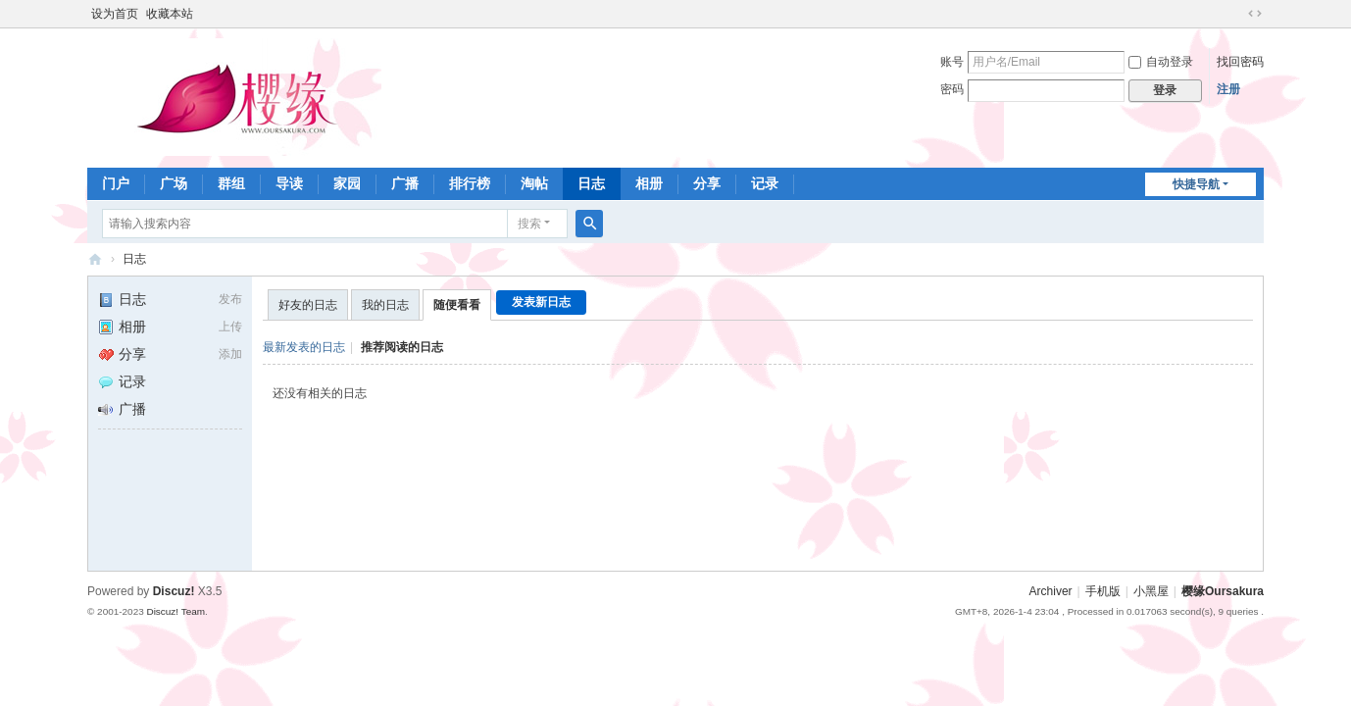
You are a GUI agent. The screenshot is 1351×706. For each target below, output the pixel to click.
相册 (649, 183)
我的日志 (385, 305)
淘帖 (534, 183)
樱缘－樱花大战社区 (95, 259)
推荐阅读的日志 (402, 347)
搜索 (529, 223)
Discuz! (174, 591)
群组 (231, 183)
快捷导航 (1196, 184)
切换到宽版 (1255, 14)
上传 (230, 326)
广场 (173, 183)
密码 (952, 89)
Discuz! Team (175, 611)
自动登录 (1160, 62)
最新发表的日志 (304, 347)
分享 (707, 183)
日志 (591, 183)
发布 (230, 299)
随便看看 (456, 305)
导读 (289, 183)
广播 (405, 183)
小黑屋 (1151, 591)
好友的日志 (307, 305)
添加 (230, 354)
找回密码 (1240, 62)
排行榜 (469, 183)
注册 (1228, 89)
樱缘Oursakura (1222, 591)
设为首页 (114, 14)
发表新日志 (541, 302)
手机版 (1103, 591)
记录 (764, 183)
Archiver (1051, 591)
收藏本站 (169, 14)
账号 (952, 62)
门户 (115, 183)
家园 (347, 183)
